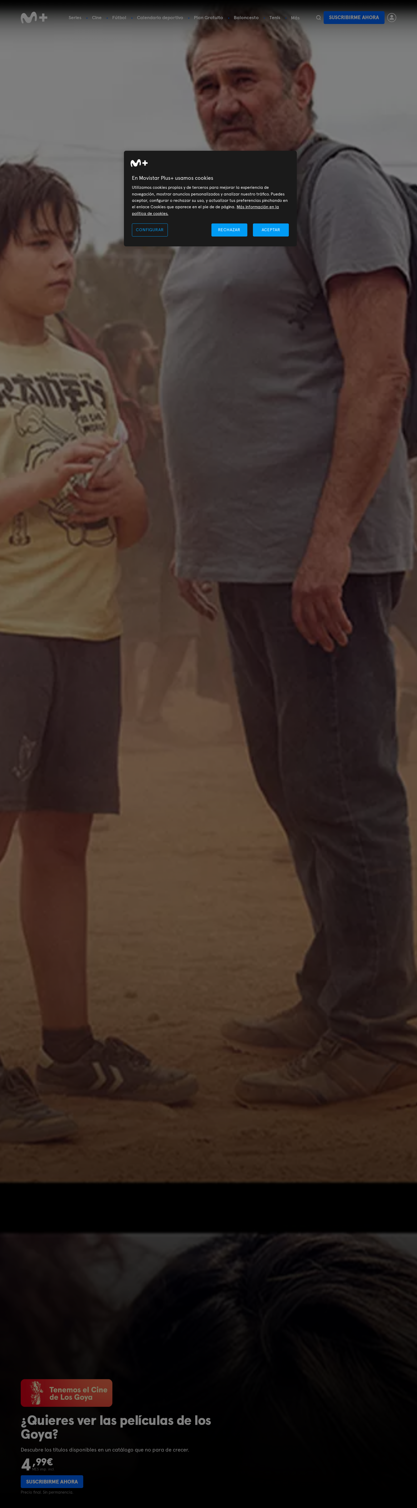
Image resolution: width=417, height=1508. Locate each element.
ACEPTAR (271, 229)
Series (75, 17)
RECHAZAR (229, 229)
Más (295, 18)
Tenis (274, 17)
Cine (97, 17)
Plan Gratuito (208, 17)
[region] (210, 198)
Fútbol (119, 17)
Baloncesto (246, 17)
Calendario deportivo (160, 17)
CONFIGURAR (150, 229)
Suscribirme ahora (354, 17)
